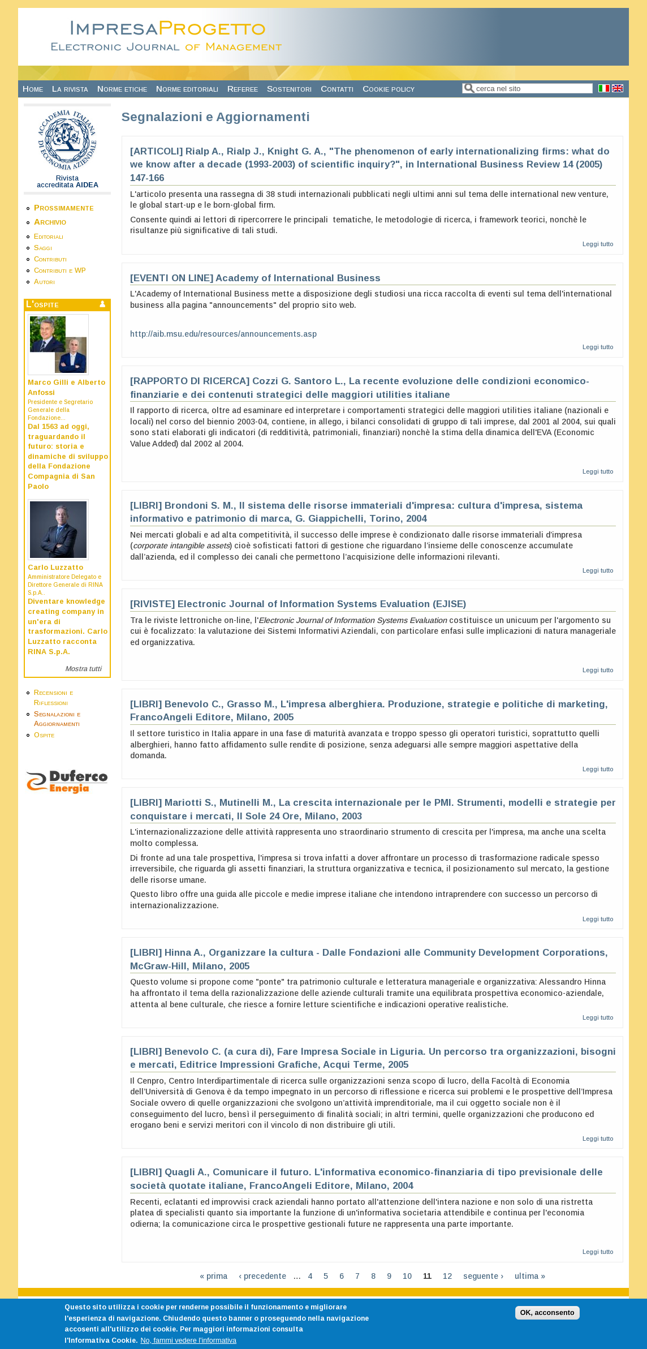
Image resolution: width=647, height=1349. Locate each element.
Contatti (337, 88)
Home (33, 88)
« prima (213, 1276)
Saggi (43, 248)
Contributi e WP (60, 270)
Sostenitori (289, 88)
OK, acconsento (547, 1321)
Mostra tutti (83, 669)
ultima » (530, 1276)
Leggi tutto (598, 243)
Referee (242, 88)
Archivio (50, 221)
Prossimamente (64, 207)
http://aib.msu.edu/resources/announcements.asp (223, 333)
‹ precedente (262, 1276)
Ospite (44, 735)
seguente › (483, 1276)
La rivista (70, 88)
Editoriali (48, 236)
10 (407, 1276)
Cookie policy (389, 88)
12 (447, 1276)
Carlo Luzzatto (55, 568)
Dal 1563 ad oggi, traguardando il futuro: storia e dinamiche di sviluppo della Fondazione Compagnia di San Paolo (68, 457)
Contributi (50, 259)
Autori (44, 282)
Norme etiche (122, 88)
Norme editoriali (187, 88)
